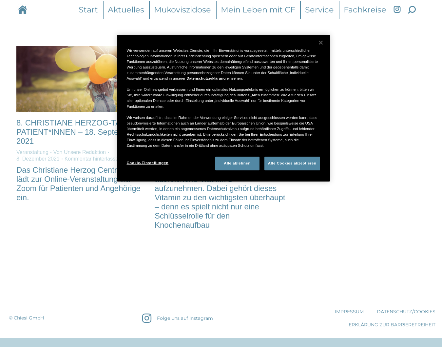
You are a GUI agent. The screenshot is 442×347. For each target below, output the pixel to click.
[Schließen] (321, 42)
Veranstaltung (32, 152)
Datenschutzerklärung (205, 78)
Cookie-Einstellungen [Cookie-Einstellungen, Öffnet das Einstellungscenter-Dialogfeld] (148, 163)
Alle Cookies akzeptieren (292, 163)
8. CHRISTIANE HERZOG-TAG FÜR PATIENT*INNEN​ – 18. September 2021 (80, 131)
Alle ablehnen (237, 163)
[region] (223, 108)
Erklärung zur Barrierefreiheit (392, 325)
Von (79, 152)
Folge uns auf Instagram (185, 318)
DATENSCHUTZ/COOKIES (406, 312)
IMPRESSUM (349, 312)
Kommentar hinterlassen (93, 159)
